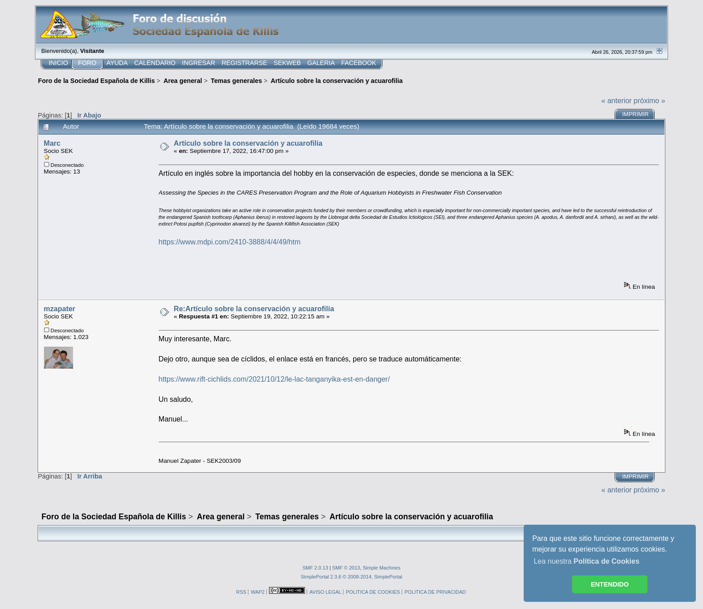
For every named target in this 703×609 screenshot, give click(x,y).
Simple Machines (381, 567)
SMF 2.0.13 (315, 567)
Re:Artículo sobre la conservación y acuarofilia (254, 309)
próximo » (649, 100)
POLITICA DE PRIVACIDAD (435, 592)
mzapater (59, 309)
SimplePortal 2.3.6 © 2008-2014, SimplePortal (351, 576)
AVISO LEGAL (325, 592)
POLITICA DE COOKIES (373, 592)
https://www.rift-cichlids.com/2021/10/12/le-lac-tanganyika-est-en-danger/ (274, 379)
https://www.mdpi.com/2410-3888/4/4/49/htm (230, 242)
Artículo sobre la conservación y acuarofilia (248, 143)
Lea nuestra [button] (586, 561)
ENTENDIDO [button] (610, 584)
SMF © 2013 (346, 567)
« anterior (616, 100)
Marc (52, 143)
